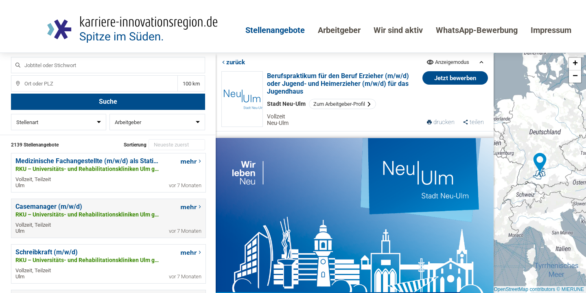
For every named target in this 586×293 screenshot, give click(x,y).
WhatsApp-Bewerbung (477, 30)
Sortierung (135, 145)
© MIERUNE (570, 289)
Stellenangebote (275, 30)
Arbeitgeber (339, 30)
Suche (108, 101)
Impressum (551, 30)
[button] (540, 163)
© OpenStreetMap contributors (522, 289)
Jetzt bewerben (455, 78)
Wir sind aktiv (398, 30)
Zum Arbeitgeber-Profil (342, 104)
